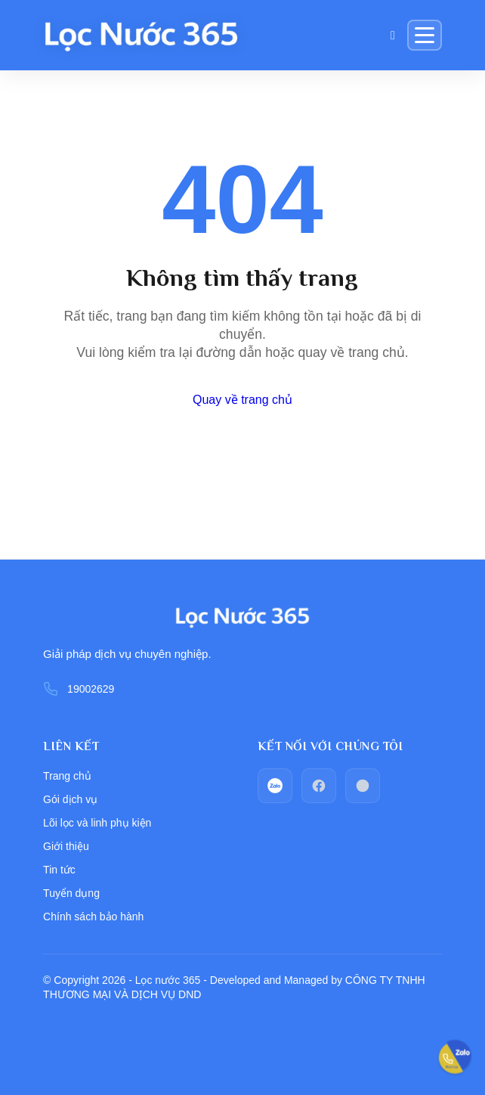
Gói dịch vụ (70, 799)
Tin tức (59, 870)
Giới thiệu (66, 846)
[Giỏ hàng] (393, 35)
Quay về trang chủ (242, 399)
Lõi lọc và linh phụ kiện (97, 823)
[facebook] (318, 785)
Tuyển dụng (71, 893)
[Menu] (424, 35)
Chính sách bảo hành (93, 916)
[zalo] (275, 785)
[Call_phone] (362, 785)
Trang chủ (67, 776)
